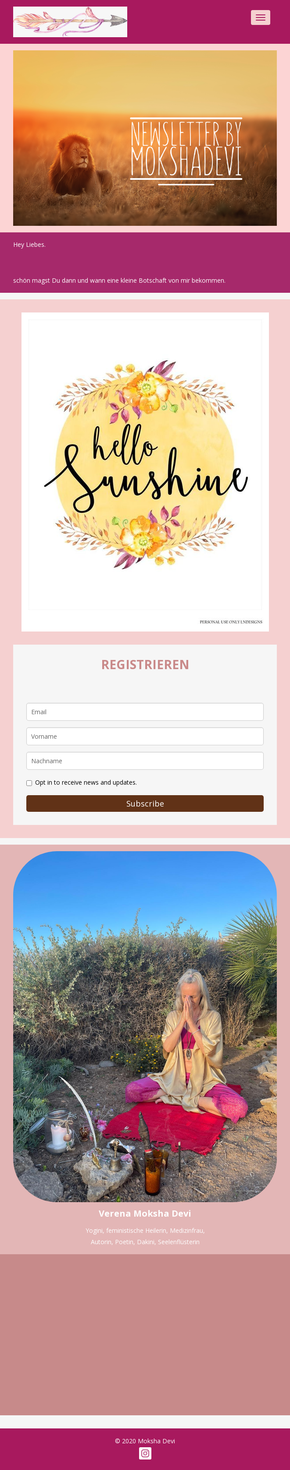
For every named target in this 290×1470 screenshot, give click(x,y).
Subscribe (145, 803)
